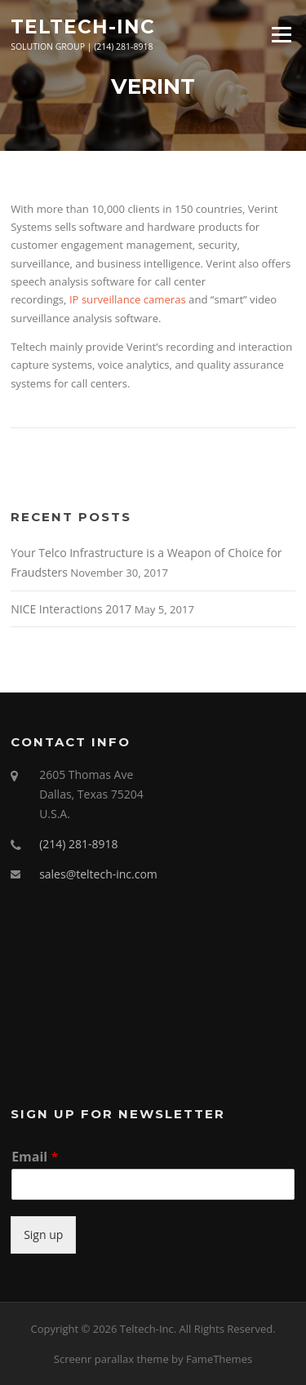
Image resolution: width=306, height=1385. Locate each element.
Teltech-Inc (83, 26)
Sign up (43, 1234)
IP (74, 299)
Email (34, 1157)
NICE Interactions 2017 (71, 609)
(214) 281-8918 (78, 844)
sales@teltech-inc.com (98, 874)
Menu (281, 34)
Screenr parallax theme (111, 1359)
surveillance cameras (134, 299)
